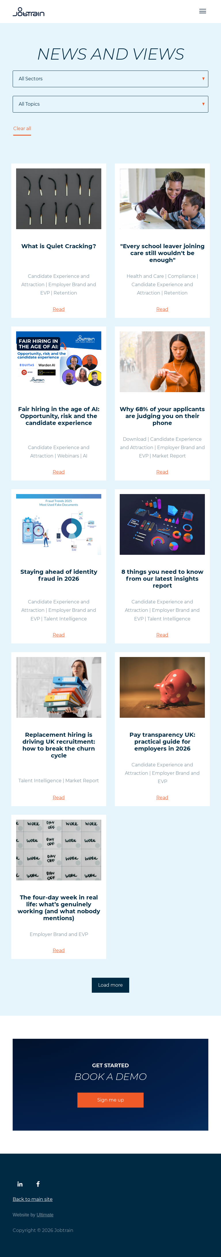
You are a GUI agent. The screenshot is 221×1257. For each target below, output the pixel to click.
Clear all (22, 128)
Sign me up (110, 1100)
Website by (33, 1214)
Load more (110, 985)
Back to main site (33, 1199)
